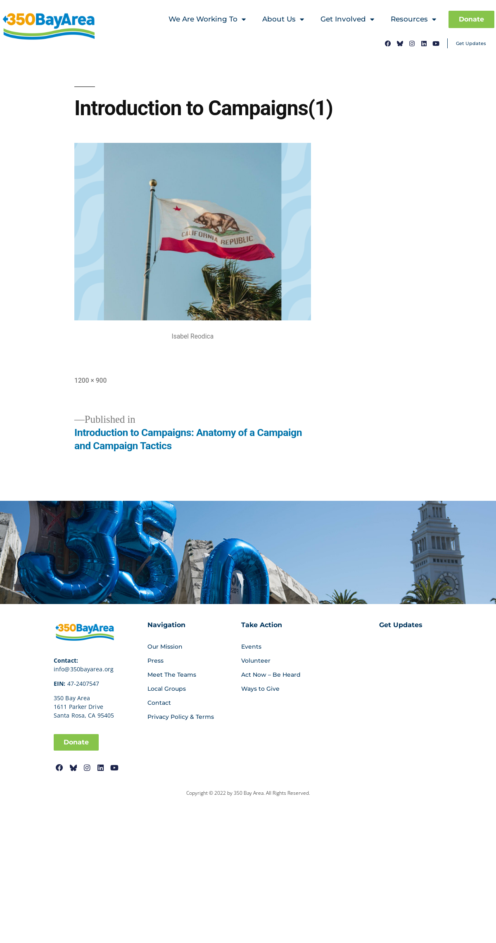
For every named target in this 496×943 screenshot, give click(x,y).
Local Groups (166, 688)
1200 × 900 (90, 380)
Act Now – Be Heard (271, 674)
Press (155, 660)
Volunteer (256, 660)
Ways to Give (260, 688)
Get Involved (347, 19)
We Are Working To (207, 19)
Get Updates (471, 43)
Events (251, 646)
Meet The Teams (171, 674)
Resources (413, 19)
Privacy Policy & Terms (180, 716)
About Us (283, 19)
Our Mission (165, 646)
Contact (159, 702)
